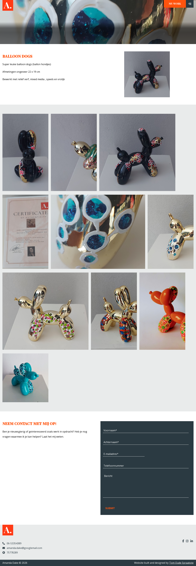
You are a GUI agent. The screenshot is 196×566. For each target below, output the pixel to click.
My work (175, 4)
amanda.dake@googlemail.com (22, 548)
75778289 (10, 552)
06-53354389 (11, 543)
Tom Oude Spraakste (181, 562)
